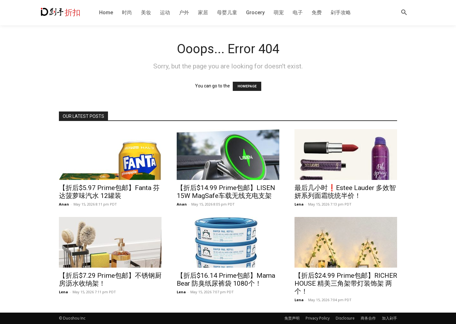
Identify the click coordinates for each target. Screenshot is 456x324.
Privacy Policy (318, 318)
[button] (404, 12)
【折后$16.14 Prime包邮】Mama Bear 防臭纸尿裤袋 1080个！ (226, 279)
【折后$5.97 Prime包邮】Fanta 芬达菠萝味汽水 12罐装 (109, 192)
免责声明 (292, 318)
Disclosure (345, 318)
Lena (299, 204)
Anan (64, 204)
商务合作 (368, 318)
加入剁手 (389, 318)
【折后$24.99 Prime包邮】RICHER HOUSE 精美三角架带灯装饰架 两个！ (345, 283)
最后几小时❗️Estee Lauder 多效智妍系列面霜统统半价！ (345, 192)
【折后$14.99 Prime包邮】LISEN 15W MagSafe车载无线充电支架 (226, 192)
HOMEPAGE (247, 86)
